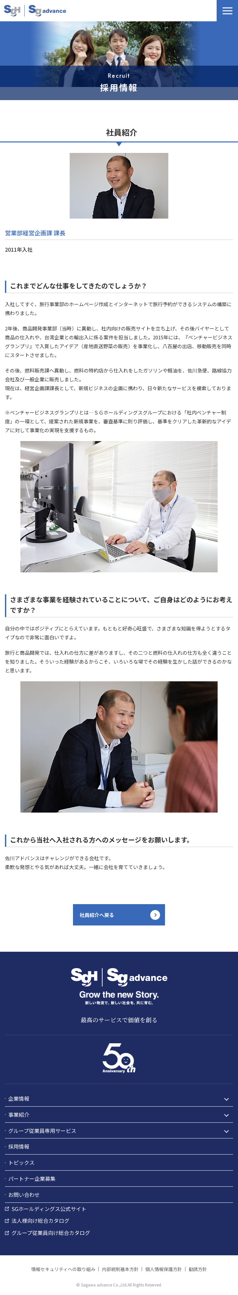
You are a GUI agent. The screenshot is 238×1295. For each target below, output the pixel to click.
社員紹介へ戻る (97, 914)
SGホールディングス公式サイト (49, 1209)
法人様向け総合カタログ (40, 1220)
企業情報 (18, 1098)
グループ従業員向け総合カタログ (51, 1233)
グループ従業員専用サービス (42, 1131)
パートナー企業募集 (32, 1178)
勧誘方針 (198, 1269)
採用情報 (18, 1146)
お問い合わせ (24, 1195)
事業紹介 (18, 1114)
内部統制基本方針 (120, 1269)
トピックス (21, 1162)
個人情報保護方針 (163, 1269)
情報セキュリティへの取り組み (63, 1269)
